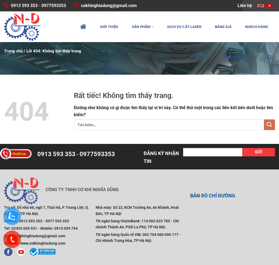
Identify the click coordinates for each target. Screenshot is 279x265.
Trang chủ (13, 51)
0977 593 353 (57, 221)
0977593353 (53, 5)
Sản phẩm (143, 26)
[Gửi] (269, 124)
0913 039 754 (66, 228)
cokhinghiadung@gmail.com (109, 5)
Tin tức (201, 57)
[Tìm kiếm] (269, 57)
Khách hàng (256, 27)
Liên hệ (245, 5)
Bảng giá (223, 27)
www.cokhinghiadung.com (42, 243)
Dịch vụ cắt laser (184, 27)
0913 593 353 (24, 5)
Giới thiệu (109, 27)
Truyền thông (238, 57)
